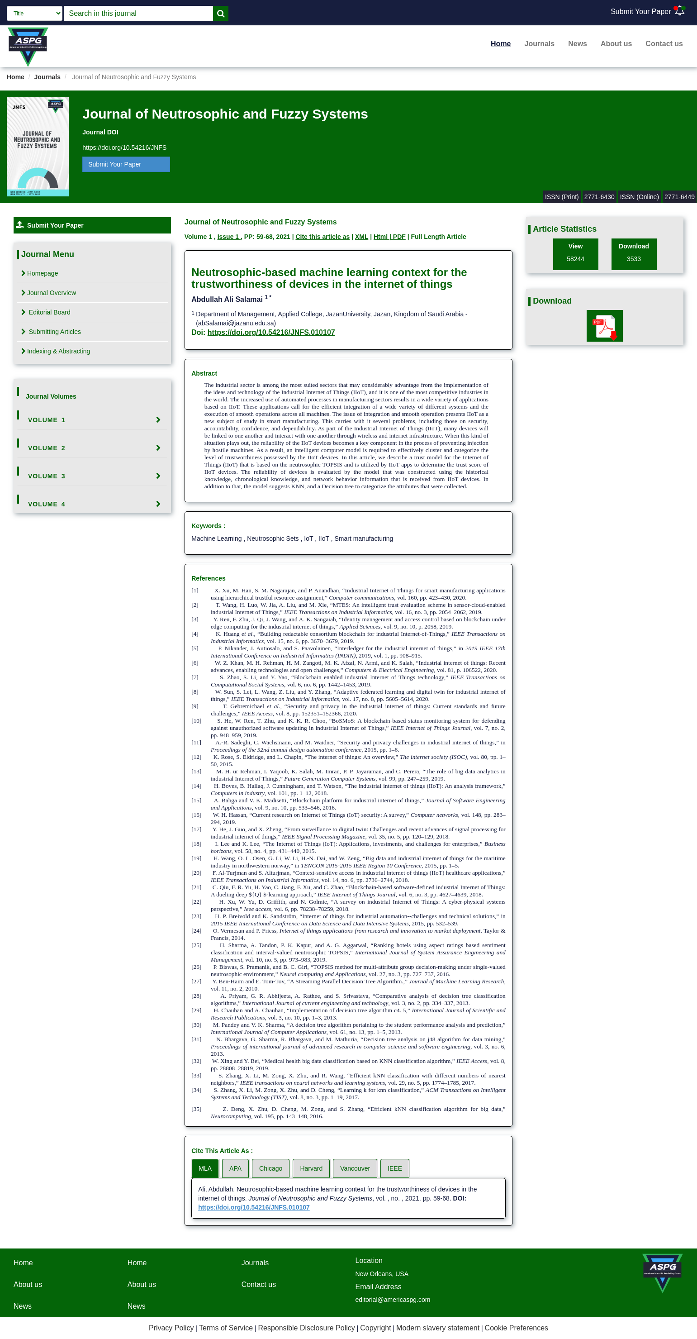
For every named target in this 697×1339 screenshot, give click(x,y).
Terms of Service (226, 1328)
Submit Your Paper (641, 11)
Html (381, 236)
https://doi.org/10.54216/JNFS (124, 147)
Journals (540, 44)
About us (616, 44)
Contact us (664, 44)
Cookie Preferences (517, 1328)
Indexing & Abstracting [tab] (55, 351)
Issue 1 (229, 236)
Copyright (375, 1328)
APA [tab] (235, 1168)
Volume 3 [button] (47, 476)
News (577, 44)
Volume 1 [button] (47, 420)
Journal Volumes (51, 396)
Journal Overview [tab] (48, 292)
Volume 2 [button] (47, 448)
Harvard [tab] (311, 1168)
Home (501, 44)
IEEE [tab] (395, 1168)
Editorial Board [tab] (46, 312)
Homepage (39, 273)
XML (361, 236)
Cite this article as (322, 236)
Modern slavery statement (437, 1328)
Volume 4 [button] (47, 504)
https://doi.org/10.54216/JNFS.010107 (271, 332)
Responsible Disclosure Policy (306, 1328)
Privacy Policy (171, 1328)
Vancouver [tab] (355, 1168)
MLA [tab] (205, 1168)
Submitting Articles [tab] (51, 331)
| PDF (397, 236)
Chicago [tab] (270, 1168)
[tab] (92, 419)
